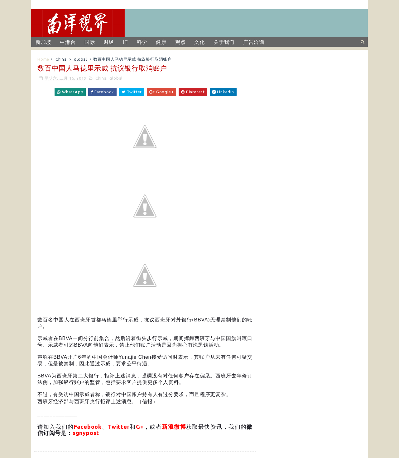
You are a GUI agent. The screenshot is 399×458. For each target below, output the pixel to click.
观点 (180, 42)
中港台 (67, 42)
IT (125, 42)
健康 (161, 42)
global (80, 59)
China (61, 59)
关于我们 (224, 42)
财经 (108, 42)
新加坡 (43, 42)
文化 (199, 42)
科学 (142, 42)
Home (43, 59)
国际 (89, 42)
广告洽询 (253, 42)
